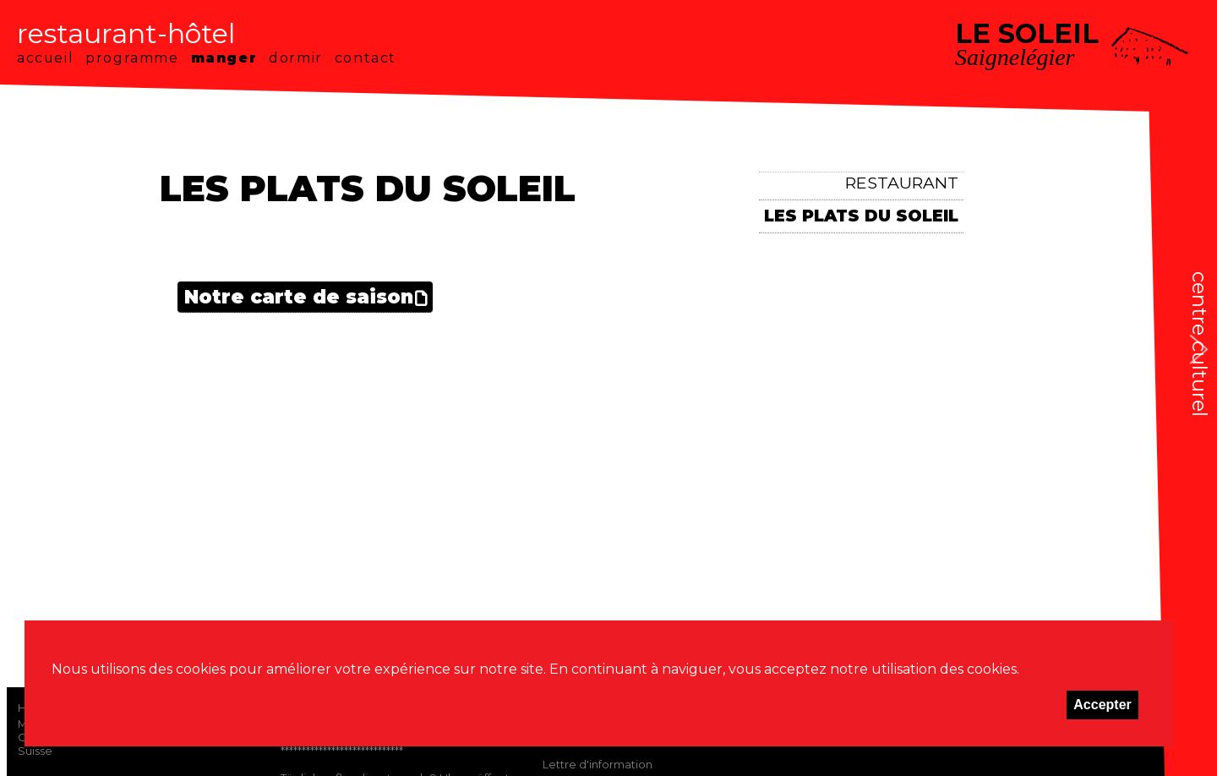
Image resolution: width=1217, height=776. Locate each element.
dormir (296, 58)
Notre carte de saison (298, 297)
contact (365, 58)
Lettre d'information (597, 764)
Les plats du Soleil (861, 215)
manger (224, 58)
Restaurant (901, 182)
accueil (45, 58)
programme (131, 58)
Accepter (1102, 704)
